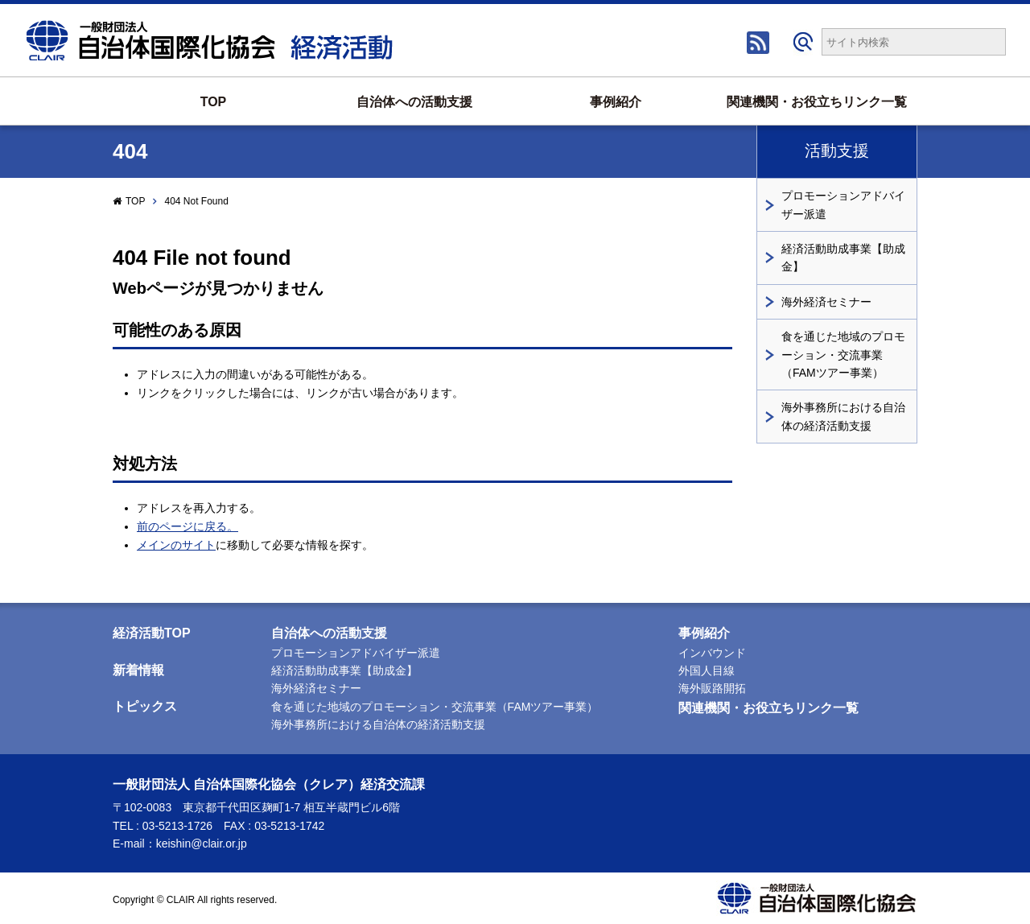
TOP (213, 102)
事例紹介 (615, 102)
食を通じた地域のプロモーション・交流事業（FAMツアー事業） (843, 354)
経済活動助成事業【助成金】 (843, 257)
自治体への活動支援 (414, 102)
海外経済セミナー (826, 301)
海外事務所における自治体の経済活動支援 (843, 416)
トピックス (145, 706)
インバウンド (712, 652)
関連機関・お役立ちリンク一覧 (817, 102)
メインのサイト (176, 544)
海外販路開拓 (712, 688)
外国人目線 (706, 670)
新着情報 (138, 670)
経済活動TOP (152, 633)
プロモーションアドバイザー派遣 (843, 204)
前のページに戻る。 (187, 526)
